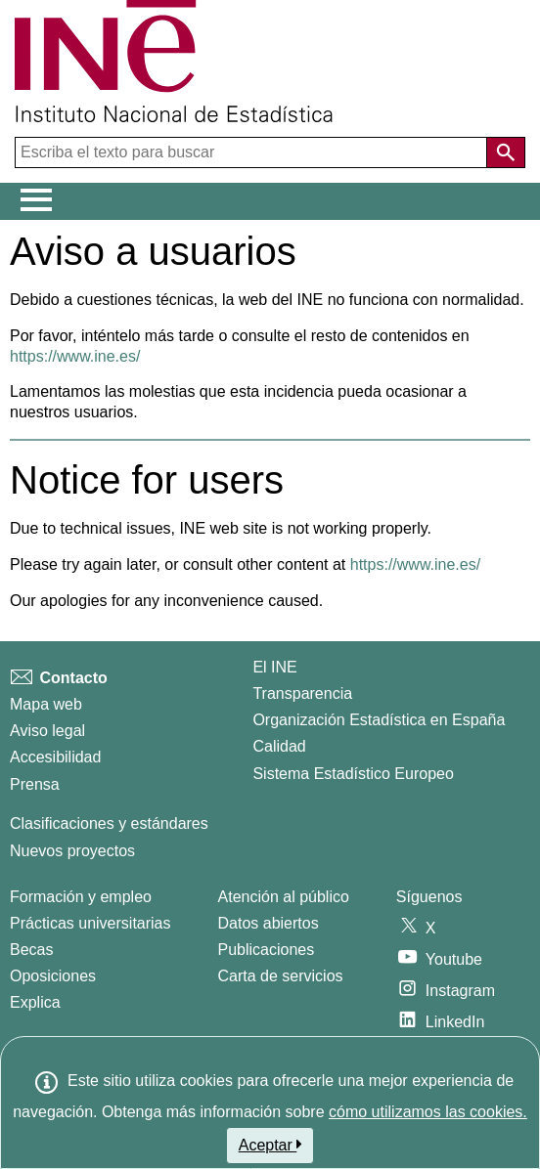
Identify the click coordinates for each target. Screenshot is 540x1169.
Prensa (35, 784)
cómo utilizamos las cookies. (428, 1112)
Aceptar (270, 1144)
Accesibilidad (55, 757)
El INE (274, 667)
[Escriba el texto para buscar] (253, 152)
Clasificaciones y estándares (109, 823)
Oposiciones (53, 976)
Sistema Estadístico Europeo (352, 773)
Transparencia (302, 693)
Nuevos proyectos (72, 851)
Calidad (278, 746)
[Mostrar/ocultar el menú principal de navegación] (37, 200)
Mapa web (46, 704)
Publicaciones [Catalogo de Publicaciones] (266, 949)
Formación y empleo (81, 896)
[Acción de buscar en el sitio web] (505, 152)
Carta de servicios (280, 976)
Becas (31, 949)
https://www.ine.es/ (75, 356)
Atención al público (283, 896)
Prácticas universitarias (90, 923)
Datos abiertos (268, 923)
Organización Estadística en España (378, 720)
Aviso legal (47, 730)
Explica (35, 1002)
